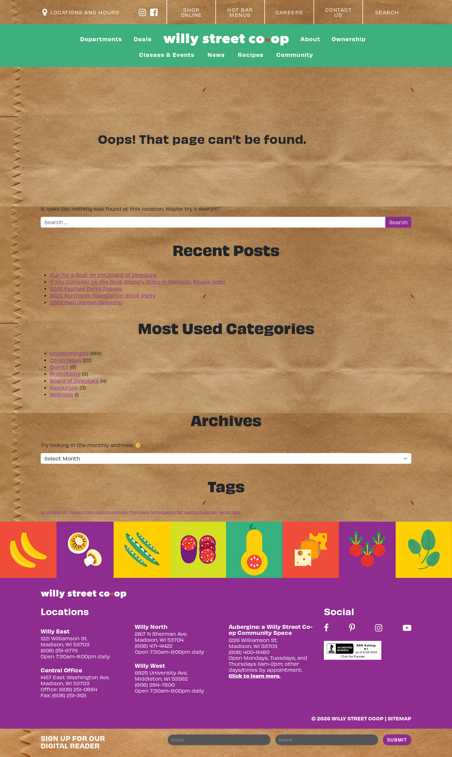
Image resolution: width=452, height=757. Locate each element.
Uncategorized (69, 353)
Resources (64, 387)
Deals (143, 38)
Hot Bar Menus (240, 12)
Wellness (61, 394)
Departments (101, 38)
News (216, 54)
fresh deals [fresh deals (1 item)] (139, 512)
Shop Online (191, 12)
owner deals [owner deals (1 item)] (229, 512)
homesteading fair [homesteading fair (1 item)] (166, 512)
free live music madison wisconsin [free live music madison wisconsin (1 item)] (98, 512)
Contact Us (338, 12)
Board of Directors (74, 380)
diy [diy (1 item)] (65, 512)
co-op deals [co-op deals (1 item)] (51, 512)
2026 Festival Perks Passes (86, 288)
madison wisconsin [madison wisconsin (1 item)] (201, 512)
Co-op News (65, 360)
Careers (289, 12)
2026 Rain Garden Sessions (86, 302)
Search (387, 12)
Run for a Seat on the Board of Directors (103, 275)
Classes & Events (167, 54)
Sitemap (399, 718)
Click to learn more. (254, 675)
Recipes (250, 54)
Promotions (65, 374)
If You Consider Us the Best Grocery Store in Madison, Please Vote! (137, 282)
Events (59, 367)
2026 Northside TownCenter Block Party (103, 295)
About (310, 38)
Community (294, 54)
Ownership (349, 38)
